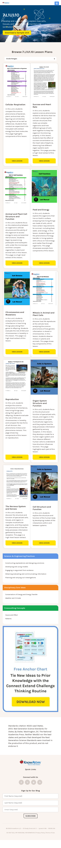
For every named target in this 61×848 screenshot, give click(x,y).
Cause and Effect (11, 621)
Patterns (8, 624)
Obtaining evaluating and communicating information (25, 580)
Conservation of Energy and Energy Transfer (21, 600)
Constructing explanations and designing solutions (24, 569)
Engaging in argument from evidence (19, 576)
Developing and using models (16, 572)
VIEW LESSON (16, 161)
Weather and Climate (13, 604)
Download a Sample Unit (17, 33)
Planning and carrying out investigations (20, 583)
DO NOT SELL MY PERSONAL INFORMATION (20, 838)
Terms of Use (50, 838)
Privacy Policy (40, 838)
